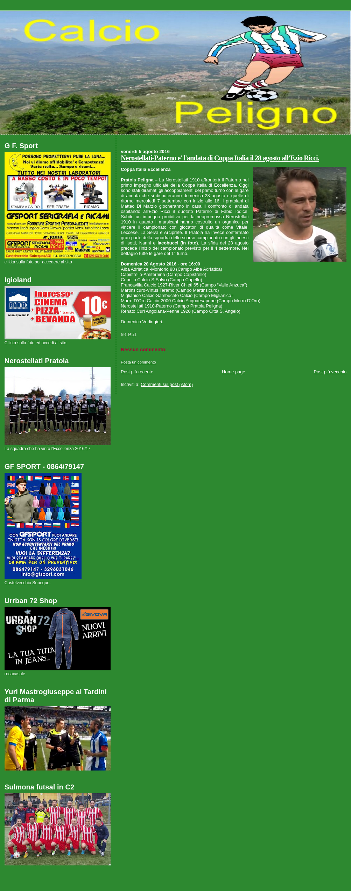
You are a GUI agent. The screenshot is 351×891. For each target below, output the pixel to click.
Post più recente (137, 371)
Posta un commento (138, 362)
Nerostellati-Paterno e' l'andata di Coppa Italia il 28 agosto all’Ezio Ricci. (220, 158)
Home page (233, 371)
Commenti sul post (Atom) (167, 384)
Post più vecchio (330, 371)
